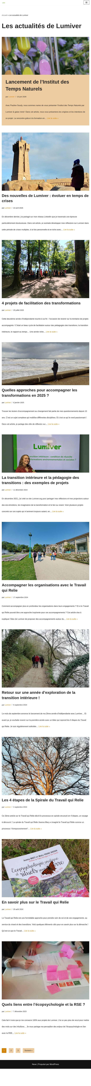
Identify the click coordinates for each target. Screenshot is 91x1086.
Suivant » (29, 1068)
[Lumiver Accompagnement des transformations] (4, 2)
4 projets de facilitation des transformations (41, 307)
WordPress (54, 1082)
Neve (34, 1082)
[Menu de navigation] (86, 2)
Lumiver (12, 97)
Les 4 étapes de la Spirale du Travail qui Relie (43, 812)
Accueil (4, 15)
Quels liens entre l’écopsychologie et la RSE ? (43, 1020)
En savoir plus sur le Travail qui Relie (35, 916)
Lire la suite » (56, 120)
